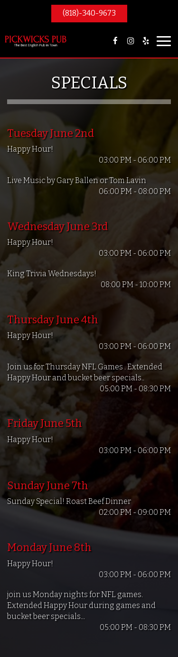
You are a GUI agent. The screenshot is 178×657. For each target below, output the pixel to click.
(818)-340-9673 (89, 13)
